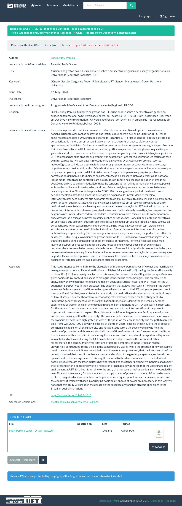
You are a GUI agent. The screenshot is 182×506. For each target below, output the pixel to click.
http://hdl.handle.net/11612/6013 (71, 395)
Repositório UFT (20, 28)
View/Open (158, 446)
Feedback (170, 500)
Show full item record (22, 459)
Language (146, 16)
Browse (52, 5)
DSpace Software (109, 500)
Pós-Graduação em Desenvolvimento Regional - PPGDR (47, 32)
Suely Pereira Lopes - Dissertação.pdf (31, 430)
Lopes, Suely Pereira (63, 57)
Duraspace (156, 500)
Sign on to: (168, 16)
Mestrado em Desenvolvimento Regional (110, 32)
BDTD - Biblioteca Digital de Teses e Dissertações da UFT (70, 28)
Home (36, 5)
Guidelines (70, 5)
